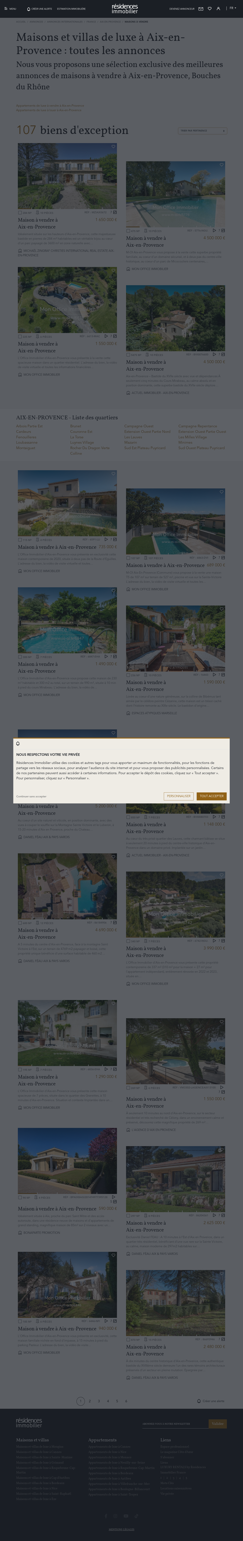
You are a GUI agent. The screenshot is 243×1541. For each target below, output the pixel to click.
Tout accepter (211, 796)
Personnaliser (178, 796)
